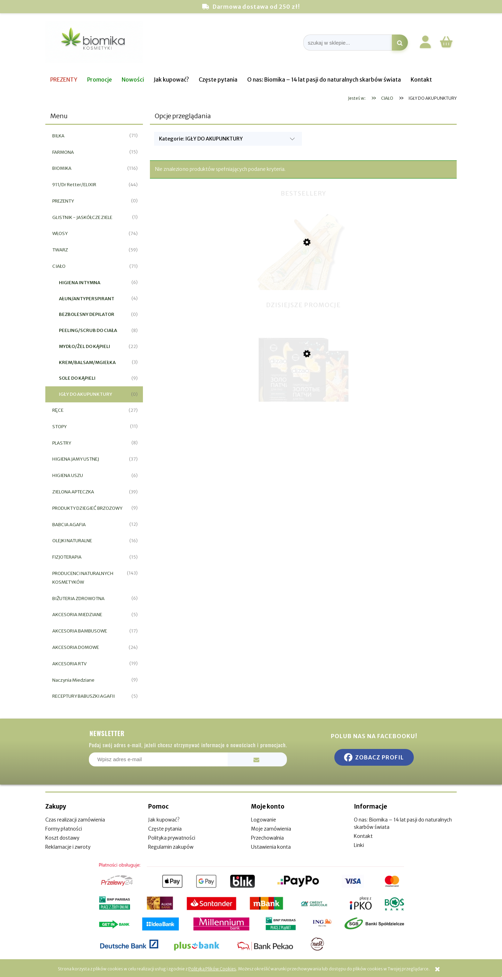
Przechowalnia (267, 838)
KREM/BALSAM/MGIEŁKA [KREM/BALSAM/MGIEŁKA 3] (87, 362)
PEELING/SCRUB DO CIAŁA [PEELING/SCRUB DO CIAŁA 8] (88, 330)
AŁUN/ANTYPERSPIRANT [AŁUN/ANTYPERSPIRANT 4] (86, 299)
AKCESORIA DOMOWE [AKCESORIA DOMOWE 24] (75, 647)
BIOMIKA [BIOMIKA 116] (61, 168)
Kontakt (363, 836)
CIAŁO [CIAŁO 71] (59, 266)
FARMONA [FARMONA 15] (63, 152)
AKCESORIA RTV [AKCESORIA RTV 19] (69, 664)
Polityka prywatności (171, 838)
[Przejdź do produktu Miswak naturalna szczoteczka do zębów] (303, 279)
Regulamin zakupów (170, 847)
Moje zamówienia (271, 829)
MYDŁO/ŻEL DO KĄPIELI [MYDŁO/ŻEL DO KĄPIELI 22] (84, 346)
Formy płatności (63, 829)
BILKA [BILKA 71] (58, 136)
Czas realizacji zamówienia (75, 820)
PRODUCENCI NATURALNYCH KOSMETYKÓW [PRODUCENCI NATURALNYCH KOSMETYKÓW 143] (82, 577)
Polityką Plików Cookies (212, 968)
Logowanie (263, 820)
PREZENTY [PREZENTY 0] (63, 201)
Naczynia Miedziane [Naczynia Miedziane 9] (73, 680)
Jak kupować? (164, 820)
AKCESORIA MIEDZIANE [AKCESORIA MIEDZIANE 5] (77, 615)
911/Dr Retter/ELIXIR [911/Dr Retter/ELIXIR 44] (74, 185)
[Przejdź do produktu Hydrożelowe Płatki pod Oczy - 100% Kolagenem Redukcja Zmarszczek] (303, 388)
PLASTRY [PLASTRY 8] (61, 443)
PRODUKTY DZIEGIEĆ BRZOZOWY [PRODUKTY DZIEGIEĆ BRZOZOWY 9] (87, 508)
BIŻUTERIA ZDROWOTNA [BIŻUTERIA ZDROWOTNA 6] (78, 598)
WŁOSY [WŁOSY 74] (60, 233)
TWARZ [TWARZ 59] (60, 250)
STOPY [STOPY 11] (59, 427)
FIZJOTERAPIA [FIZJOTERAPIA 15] (67, 557)
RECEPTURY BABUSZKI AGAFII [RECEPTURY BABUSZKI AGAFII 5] (83, 696)
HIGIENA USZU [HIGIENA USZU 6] (67, 475)
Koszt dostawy (62, 838)
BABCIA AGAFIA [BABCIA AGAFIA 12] (69, 525)
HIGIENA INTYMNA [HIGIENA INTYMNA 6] (79, 283)
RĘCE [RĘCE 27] (57, 410)
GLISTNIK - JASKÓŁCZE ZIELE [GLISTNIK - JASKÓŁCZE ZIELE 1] (82, 217)
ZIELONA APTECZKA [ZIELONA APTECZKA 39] (73, 492)
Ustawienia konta (271, 847)
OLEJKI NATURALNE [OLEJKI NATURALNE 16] (72, 541)
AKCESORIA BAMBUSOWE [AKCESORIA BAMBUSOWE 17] (79, 631)
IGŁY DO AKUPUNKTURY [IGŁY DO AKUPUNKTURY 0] (85, 394)
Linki (359, 845)
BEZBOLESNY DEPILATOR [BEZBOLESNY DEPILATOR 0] (86, 314)
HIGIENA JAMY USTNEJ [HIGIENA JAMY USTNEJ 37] (75, 459)
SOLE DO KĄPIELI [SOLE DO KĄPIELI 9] (77, 378)
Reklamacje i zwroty (67, 847)
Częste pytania (165, 829)
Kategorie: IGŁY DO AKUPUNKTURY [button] (201, 139)
